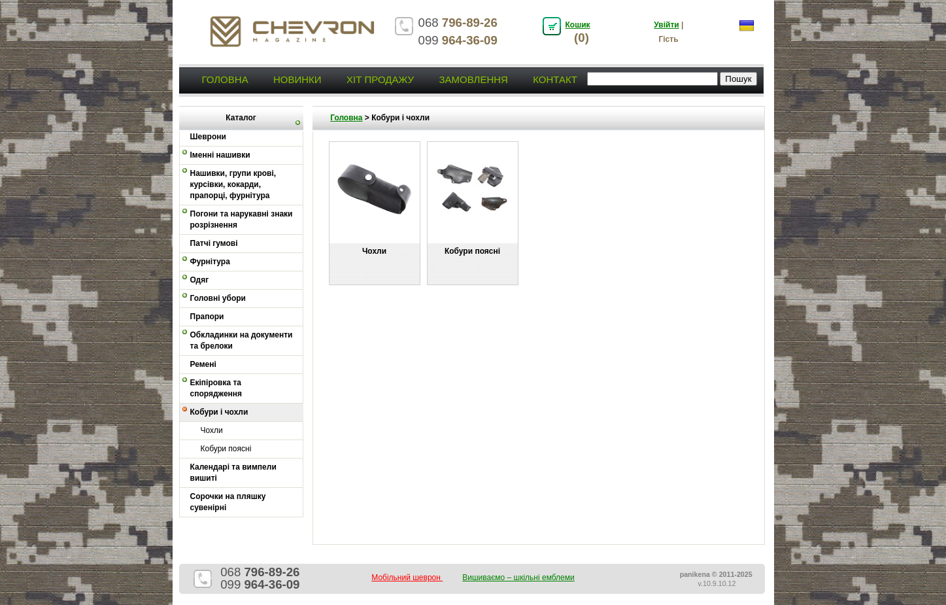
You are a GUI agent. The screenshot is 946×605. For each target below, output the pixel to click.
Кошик (578, 24)
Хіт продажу (380, 79)
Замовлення (473, 79)
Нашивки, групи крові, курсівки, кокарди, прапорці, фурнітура (233, 184)
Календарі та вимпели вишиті (233, 472)
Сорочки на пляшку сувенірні (228, 502)
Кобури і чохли (219, 412)
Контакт (555, 79)
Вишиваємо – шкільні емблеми (518, 577)
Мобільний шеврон (407, 577)
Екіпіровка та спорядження (216, 388)
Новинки (297, 79)
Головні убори (218, 298)
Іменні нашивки (220, 155)
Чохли (212, 430)
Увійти (666, 24)
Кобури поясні (226, 448)
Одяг (199, 280)
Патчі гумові (214, 243)
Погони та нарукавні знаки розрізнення (241, 219)
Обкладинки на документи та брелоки (241, 340)
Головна (225, 79)
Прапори (207, 316)
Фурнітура (210, 261)
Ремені (203, 364)
